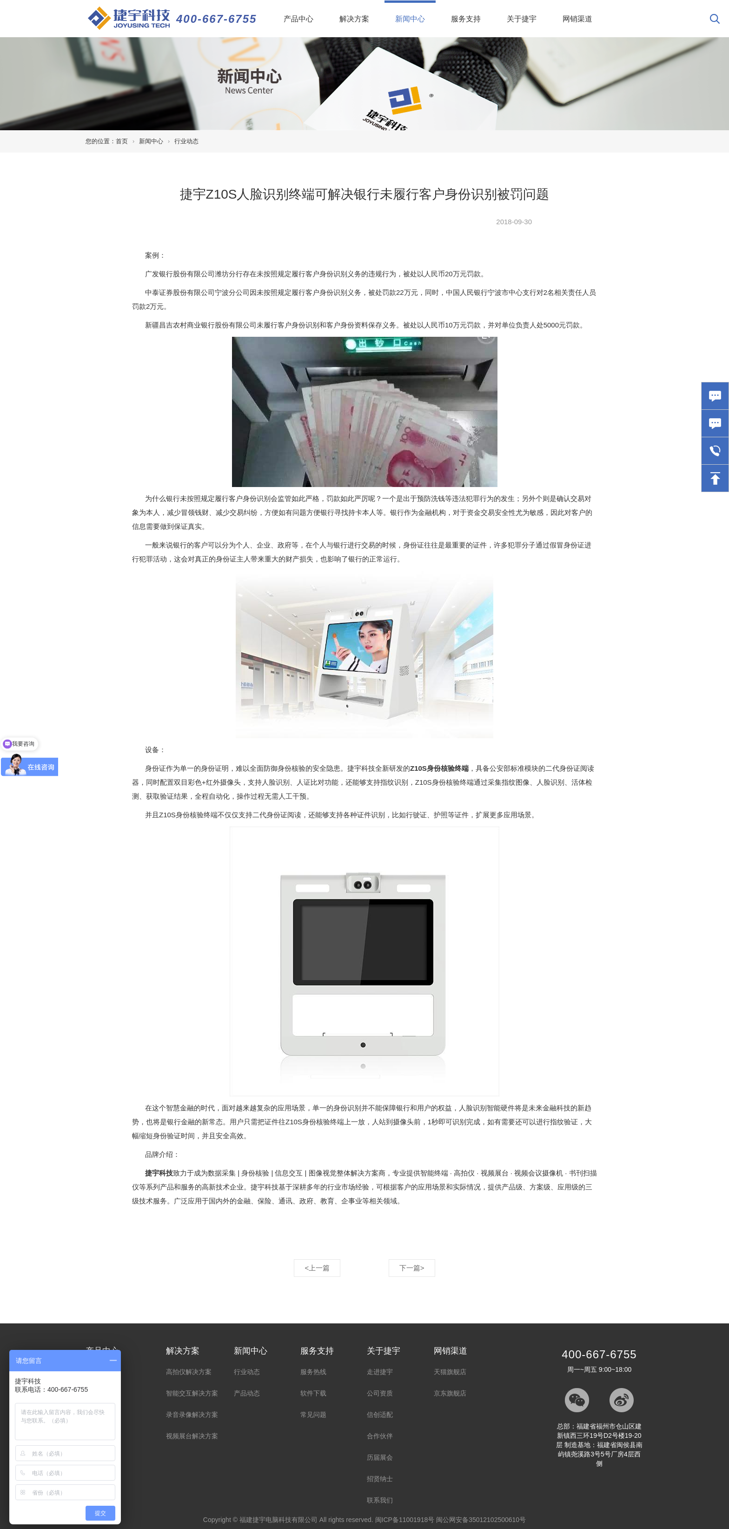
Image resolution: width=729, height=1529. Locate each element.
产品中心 (298, 19)
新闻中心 (415, 11)
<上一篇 (317, 1268)
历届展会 (380, 1457)
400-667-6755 (216, 19)
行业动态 (186, 141)
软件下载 (313, 1393)
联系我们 (380, 1500)
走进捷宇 (380, 1371)
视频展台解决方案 (192, 1436)
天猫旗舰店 (450, 1371)
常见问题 (313, 1414)
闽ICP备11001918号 (405, 1519)
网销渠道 (577, 19)
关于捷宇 (522, 19)
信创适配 (380, 1414)
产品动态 (247, 1393)
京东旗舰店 (450, 1393)
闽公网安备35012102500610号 (481, 1519)
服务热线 (313, 1371)
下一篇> (411, 1268)
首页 (122, 141)
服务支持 (466, 19)
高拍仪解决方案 (189, 1371)
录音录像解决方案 (192, 1414)
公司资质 (380, 1393)
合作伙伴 (380, 1436)
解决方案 (354, 19)
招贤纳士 (380, 1478)
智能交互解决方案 (192, 1393)
